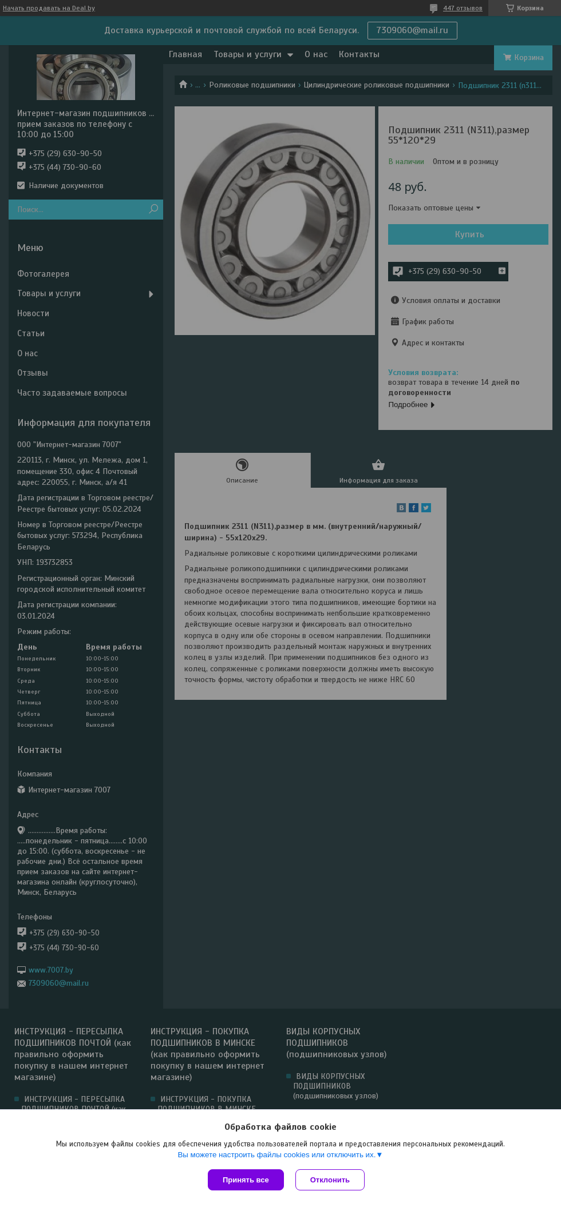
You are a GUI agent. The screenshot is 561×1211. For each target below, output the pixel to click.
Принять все (246, 1180)
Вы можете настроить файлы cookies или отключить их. (276, 1154)
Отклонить (330, 1180)
